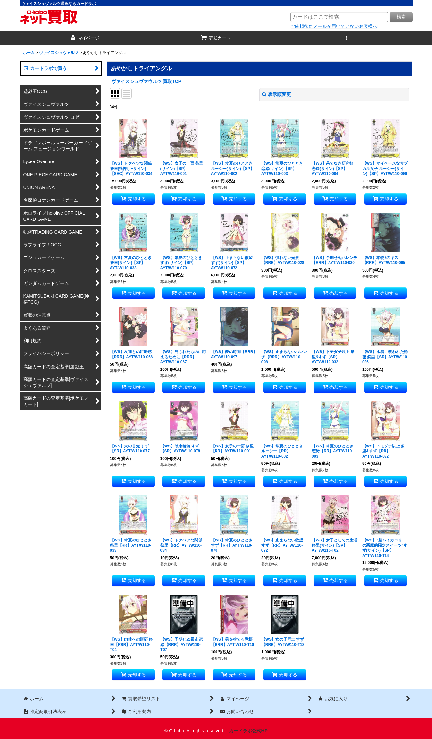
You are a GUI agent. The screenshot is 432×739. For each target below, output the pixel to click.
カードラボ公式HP (248, 730)
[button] (346, 38)
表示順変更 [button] (276, 94)
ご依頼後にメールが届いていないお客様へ (333, 26)
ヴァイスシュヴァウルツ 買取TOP (146, 81)
